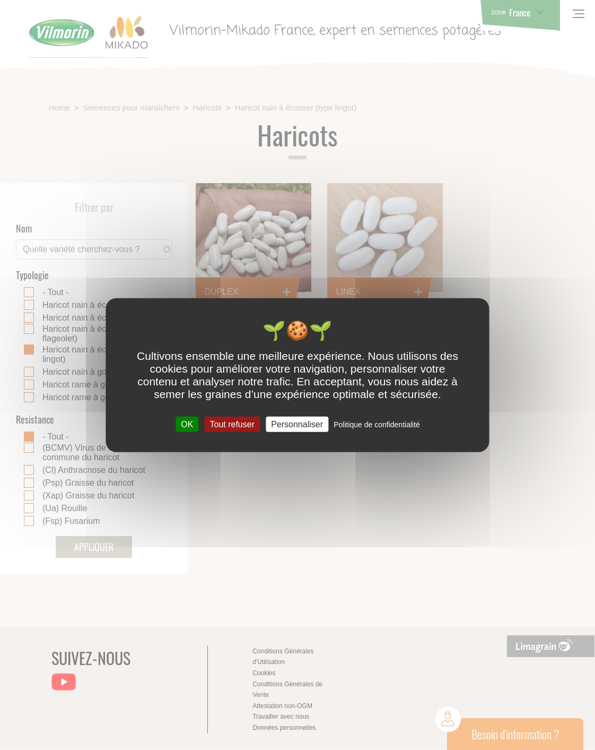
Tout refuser (231, 424)
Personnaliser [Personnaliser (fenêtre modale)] (297, 424)
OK (187, 424)
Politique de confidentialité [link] (377, 424)
